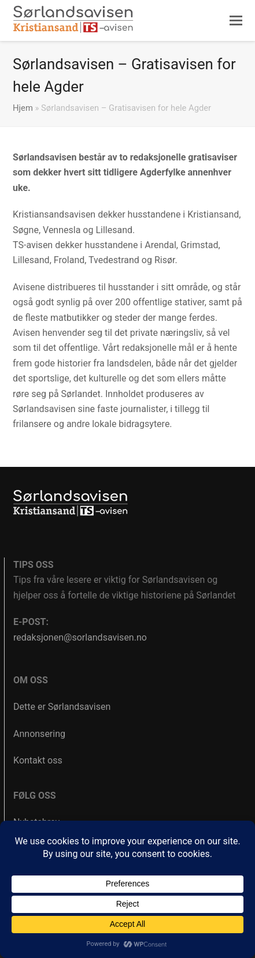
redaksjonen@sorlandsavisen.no (80, 637)
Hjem (23, 108)
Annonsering (39, 733)
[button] (236, 20)
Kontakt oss (37, 760)
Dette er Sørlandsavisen (61, 706)
